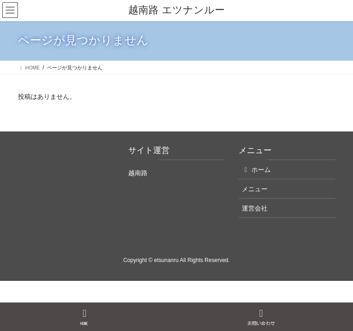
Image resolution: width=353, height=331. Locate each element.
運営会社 (255, 208)
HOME (84, 316)
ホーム (256, 169)
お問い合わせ (261, 316)
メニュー (255, 189)
